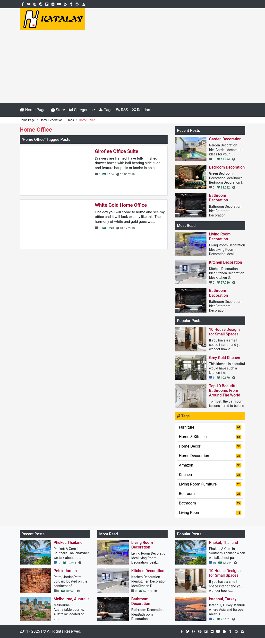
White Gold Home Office (121, 205)
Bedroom (210, 493)
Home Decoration (210, 455)
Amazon (210, 465)
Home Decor (210, 446)
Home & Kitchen (210, 436)
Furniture (210, 427)
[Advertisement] (132, 67)
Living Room (210, 512)
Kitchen (210, 474)
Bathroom (210, 503)
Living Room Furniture (210, 484)
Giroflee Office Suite (116, 151)
